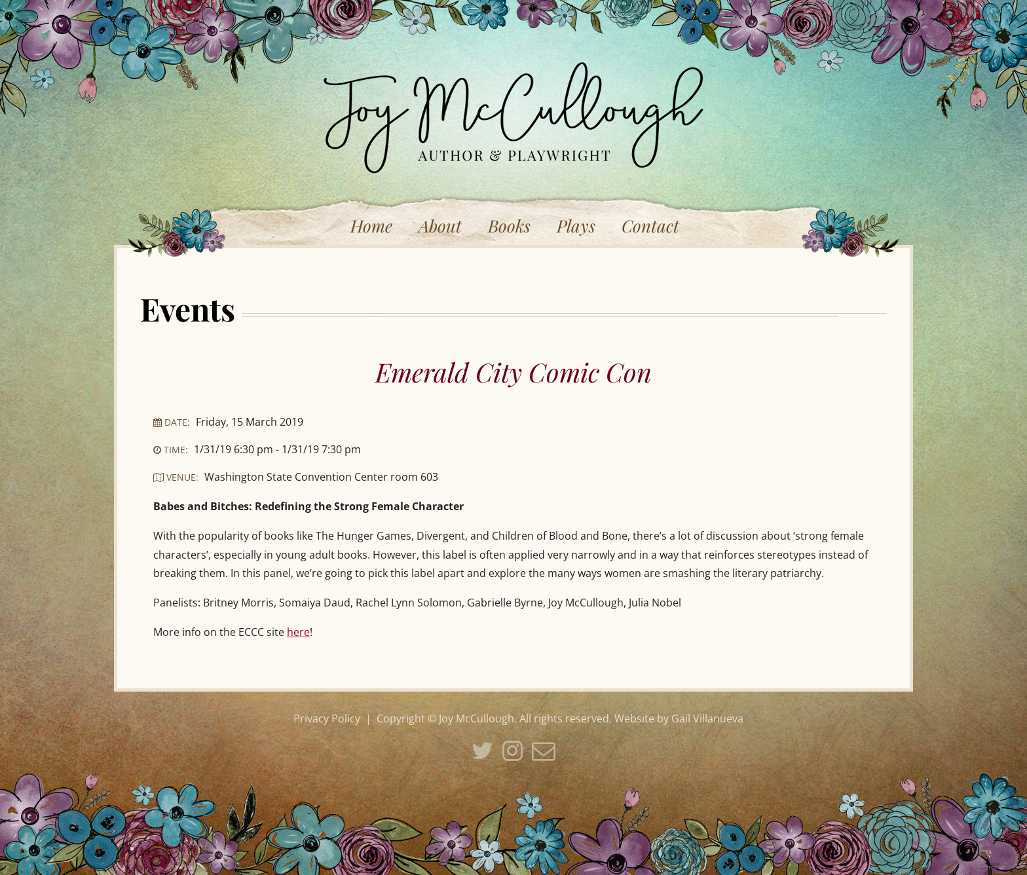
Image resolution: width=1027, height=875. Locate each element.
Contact (650, 225)
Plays (576, 225)
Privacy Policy (326, 718)
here (298, 632)
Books (509, 225)
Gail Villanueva (707, 718)
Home (371, 225)
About (440, 225)
